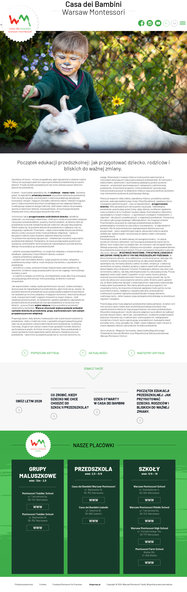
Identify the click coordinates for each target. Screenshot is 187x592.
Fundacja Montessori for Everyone (67, 584)
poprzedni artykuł (45, 353)
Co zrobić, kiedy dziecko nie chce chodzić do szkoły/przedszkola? (68, 401)
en (174, 23)
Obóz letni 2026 (29, 401)
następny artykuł (151, 353)
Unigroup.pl (95, 584)
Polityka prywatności (24, 584)
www (37, 507)
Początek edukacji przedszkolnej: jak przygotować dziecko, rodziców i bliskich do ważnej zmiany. (154, 401)
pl (165, 23)
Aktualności (98, 353)
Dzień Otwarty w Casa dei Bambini (109, 401)
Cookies (42, 584)
